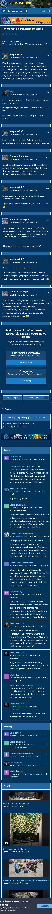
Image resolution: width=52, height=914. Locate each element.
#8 (47, 293)
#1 (48, 55)
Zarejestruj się (26, 362)
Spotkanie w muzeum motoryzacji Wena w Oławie (26, 880)
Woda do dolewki (17, 623)
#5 (47, 188)
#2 (47, 93)
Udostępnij (12, 398)
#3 (47, 132)
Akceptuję (44, 906)
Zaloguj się (26, 381)
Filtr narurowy (16, 592)
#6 (47, 220)
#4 (47, 157)
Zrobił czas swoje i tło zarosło (16, 849)
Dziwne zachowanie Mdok (21, 533)
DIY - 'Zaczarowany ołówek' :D (33, 44)
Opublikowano (24, 57)
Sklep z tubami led (18, 488)
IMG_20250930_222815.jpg (16, 803)
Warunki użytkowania (9, 910)
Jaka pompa (15, 457)
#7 (47, 260)
